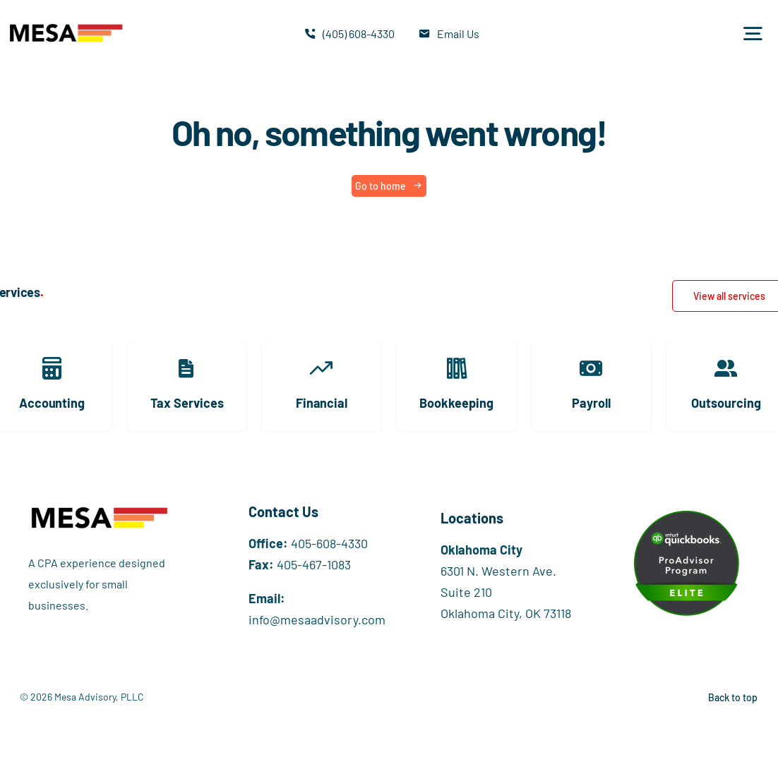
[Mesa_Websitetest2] (65, 23)
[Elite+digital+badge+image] (686, 517)
